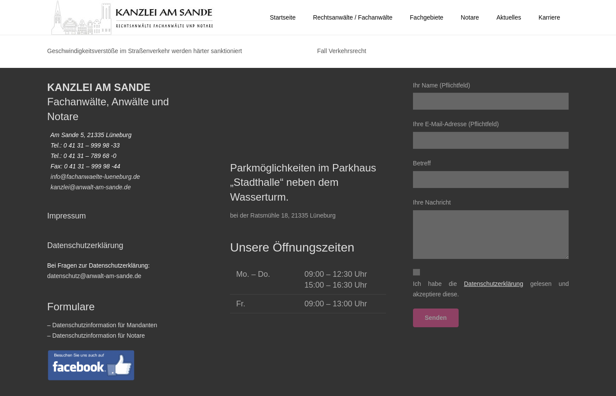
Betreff (491, 174)
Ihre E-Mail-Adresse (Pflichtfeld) (491, 135)
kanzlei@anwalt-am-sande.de (90, 187)
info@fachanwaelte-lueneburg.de (95, 176)
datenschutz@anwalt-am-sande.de (94, 275)
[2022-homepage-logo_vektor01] (132, 17)
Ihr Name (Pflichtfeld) (491, 96)
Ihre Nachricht (491, 229)
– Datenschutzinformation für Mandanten (102, 325)
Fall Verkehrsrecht (341, 50)
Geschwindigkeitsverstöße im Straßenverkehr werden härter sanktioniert (144, 50)
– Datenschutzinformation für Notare (96, 335)
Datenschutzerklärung (85, 245)
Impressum (66, 215)
